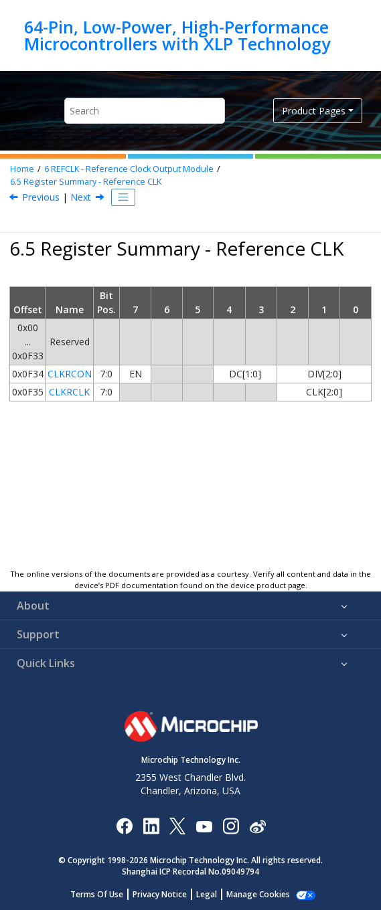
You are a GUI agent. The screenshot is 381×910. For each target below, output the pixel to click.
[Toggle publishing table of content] (123, 197)
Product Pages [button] (314, 110)
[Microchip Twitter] (177, 825)
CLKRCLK (69, 391)
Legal (206, 894)
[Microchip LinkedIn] (151, 825)
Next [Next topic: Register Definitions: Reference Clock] (80, 197)
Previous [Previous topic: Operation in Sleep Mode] (41, 197)
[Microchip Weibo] (257, 825)
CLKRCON (70, 373)
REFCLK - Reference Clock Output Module (129, 169)
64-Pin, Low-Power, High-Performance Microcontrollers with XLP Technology (177, 35)
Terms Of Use (96, 894)
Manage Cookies (258, 894)
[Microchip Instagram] (230, 825)
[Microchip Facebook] (124, 825)
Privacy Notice (160, 894)
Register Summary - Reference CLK (85, 181)
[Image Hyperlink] (204, 825)
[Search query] (144, 111)
